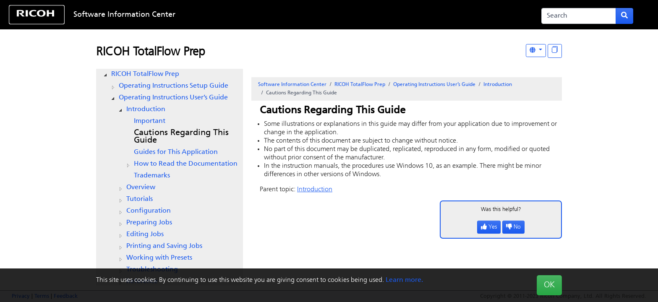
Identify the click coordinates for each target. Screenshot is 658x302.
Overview (140, 187)
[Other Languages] (536, 50)
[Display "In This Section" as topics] (555, 51)
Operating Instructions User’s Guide (173, 97)
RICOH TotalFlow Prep (150, 52)
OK (549, 285)
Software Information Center (124, 15)
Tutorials (139, 199)
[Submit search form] (624, 16)
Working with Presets (159, 258)
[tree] (169, 177)
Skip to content (300, 15)
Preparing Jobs (149, 222)
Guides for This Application (176, 152)
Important (149, 121)
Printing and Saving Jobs (164, 246)
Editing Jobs (145, 234)
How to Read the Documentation (186, 164)
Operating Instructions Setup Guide (173, 86)
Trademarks (152, 175)
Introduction (145, 109)
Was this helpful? (501, 209)
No (513, 227)
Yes (489, 227)
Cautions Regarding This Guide (181, 136)
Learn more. (404, 280)
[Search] (578, 16)
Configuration (148, 211)
